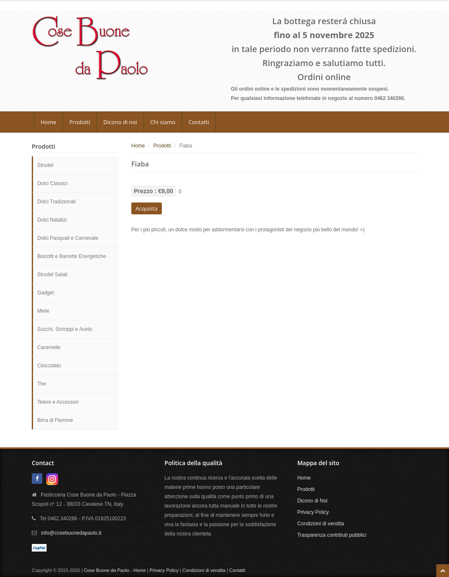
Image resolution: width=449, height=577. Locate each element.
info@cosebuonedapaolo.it (71, 533)
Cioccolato (49, 366)
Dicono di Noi (312, 501)
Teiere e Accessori (57, 402)
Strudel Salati (52, 274)
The (41, 384)
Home (48, 122)
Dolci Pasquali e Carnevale (67, 238)
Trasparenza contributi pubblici (331, 535)
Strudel (45, 165)
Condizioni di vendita (320, 524)
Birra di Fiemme (55, 420)
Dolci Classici (52, 183)
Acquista (147, 208)
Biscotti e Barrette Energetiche (71, 256)
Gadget (45, 293)
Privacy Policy (313, 512)
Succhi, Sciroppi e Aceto (64, 329)
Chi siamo (162, 122)
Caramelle (49, 347)
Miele (43, 311)
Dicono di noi (120, 122)
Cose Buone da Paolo (106, 570)
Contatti (198, 122)
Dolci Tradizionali (56, 202)
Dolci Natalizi (52, 220)
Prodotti (79, 122)
